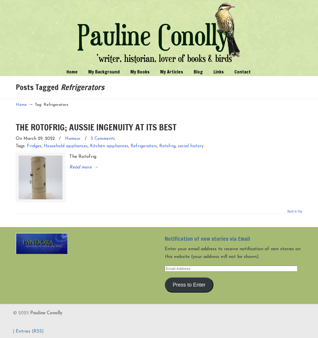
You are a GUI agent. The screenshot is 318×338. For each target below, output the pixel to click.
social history (191, 146)
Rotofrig (167, 146)
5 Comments (103, 139)
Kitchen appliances (109, 146)
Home (21, 105)
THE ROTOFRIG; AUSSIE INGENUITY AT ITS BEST (96, 127)
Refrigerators (144, 146)
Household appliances (66, 146)
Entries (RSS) (30, 330)
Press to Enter (189, 284)
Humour (73, 139)
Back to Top (294, 210)
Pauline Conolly (159, 33)
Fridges (34, 146)
